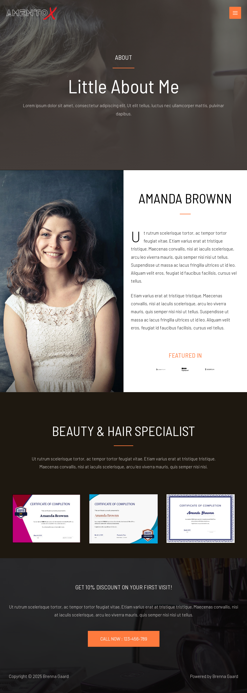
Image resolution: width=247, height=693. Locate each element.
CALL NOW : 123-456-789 (123, 638)
